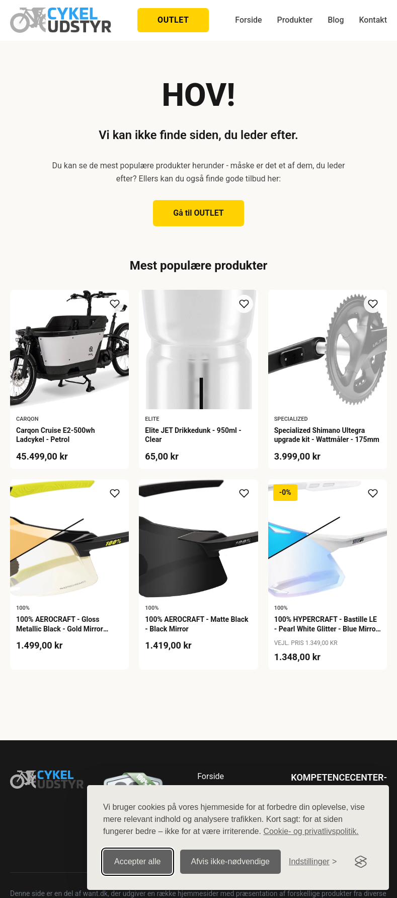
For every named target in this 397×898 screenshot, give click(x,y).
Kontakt (373, 20)
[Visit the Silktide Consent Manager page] (361, 862)
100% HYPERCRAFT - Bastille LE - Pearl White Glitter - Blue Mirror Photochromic (326, 628)
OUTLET (173, 20)
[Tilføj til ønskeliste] (115, 304)
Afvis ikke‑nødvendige (230, 861)
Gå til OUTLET (198, 213)
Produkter (295, 20)
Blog (336, 20)
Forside (248, 20)
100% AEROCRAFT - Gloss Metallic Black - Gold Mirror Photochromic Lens (59, 628)
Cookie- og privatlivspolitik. (310, 831)
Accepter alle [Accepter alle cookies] (137, 861)
